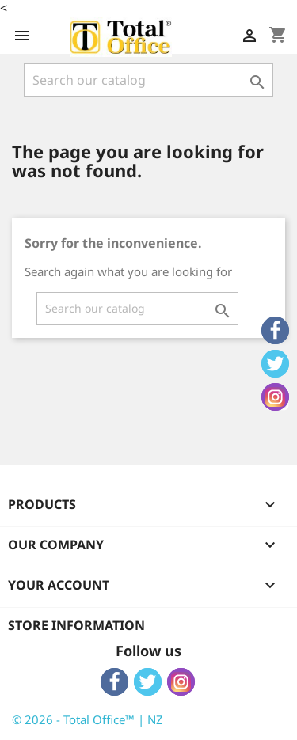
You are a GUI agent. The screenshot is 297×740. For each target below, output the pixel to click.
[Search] (148, 80)
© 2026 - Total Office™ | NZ (87, 719)
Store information (76, 625)
